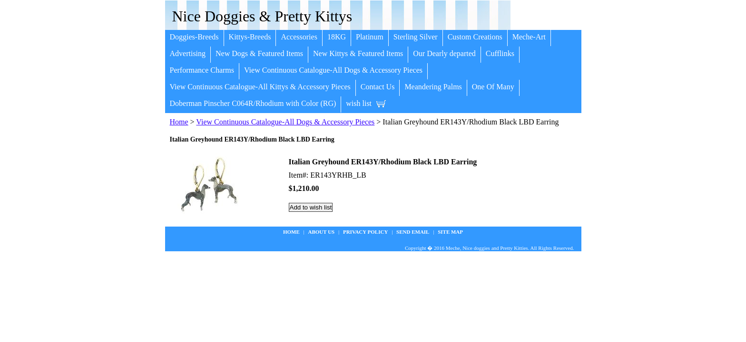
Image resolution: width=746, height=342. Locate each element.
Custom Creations (475, 37)
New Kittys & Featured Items (358, 53)
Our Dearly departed (444, 53)
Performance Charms (202, 70)
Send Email (412, 232)
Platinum (369, 37)
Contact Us (378, 87)
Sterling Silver (415, 37)
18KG (336, 37)
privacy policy (365, 232)
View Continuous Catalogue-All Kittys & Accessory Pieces (260, 87)
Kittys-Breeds (250, 37)
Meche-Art (529, 37)
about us (321, 232)
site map (450, 232)
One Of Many (493, 87)
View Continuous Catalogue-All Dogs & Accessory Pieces (333, 70)
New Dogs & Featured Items (259, 53)
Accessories (299, 37)
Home (179, 122)
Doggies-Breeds (194, 37)
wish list (359, 103)
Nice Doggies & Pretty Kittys (262, 16)
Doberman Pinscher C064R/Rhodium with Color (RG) (253, 103)
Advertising (188, 53)
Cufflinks (500, 53)
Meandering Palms (432, 87)
